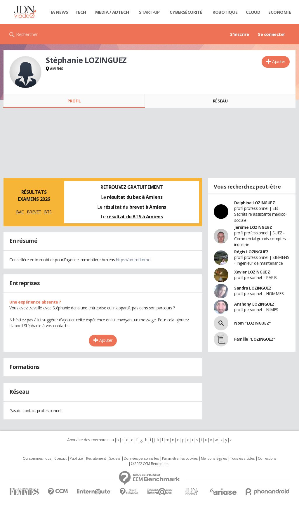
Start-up (149, 12)
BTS (48, 212)
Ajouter (278, 61)
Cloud (253, 12)
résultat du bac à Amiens (134, 197)
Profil (74, 101)
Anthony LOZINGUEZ (254, 304)
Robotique (225, 12)
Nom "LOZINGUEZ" (252, 323)
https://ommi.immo (133, 259)
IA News (59, 12)
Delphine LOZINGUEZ (254, 202)
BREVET (34, 212)
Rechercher (27, 34)
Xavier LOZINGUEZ (252, 272)
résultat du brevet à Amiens (134, 207)
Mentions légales (214, 459)
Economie (279, 12)
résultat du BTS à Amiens (135, 216)
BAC (20, 212)
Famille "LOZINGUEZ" (254, 339)
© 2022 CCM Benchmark (149, 464)
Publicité (76, 459)
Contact (60, 459)
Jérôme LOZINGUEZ (253, 227)
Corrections (267, 459)
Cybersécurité (186, 12)
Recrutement (96, 459)
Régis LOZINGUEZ (251, 252)
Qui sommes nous (37, 459)
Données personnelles (141, 459)
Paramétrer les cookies (180, 459)
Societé (114, 459)
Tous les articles (242, 459)
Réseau (220, 101)
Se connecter (271, 34)
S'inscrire (239, 34)
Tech (80, 12)
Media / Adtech (112, 12)
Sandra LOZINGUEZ (252, 288)
